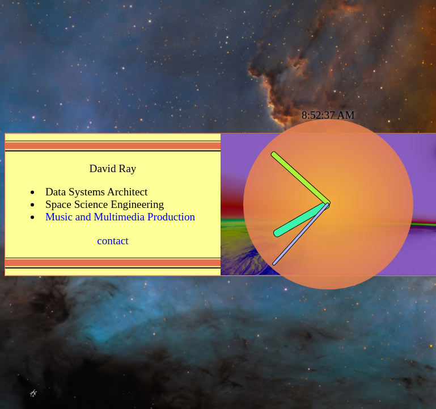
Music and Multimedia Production (120, 217)
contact (113, 240)
